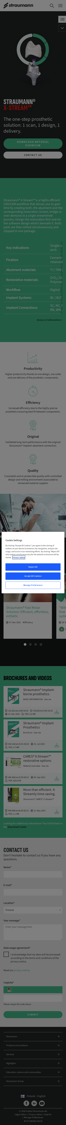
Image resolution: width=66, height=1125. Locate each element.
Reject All (33, 566)
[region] (33, 562)
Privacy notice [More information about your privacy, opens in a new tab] (19, 557)
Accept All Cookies (33, 575)
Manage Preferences (33, 585)
